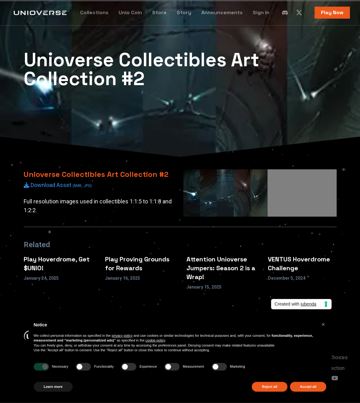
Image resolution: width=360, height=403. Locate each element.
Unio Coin (130, 12)
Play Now (332, 12)
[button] (323, 324)
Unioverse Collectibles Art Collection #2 (96, 174)
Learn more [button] (53, 386)
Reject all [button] (269, 386)
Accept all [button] (308, 386)
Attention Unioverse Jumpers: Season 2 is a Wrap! (220, 268)
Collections (94, 12)
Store (159, 12)
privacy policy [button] (122, 335)
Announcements (222, 12)
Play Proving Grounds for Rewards (137, 263)
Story (184, 12)
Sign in (261, 12)
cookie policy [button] (155, 340)
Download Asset (58, 185)
